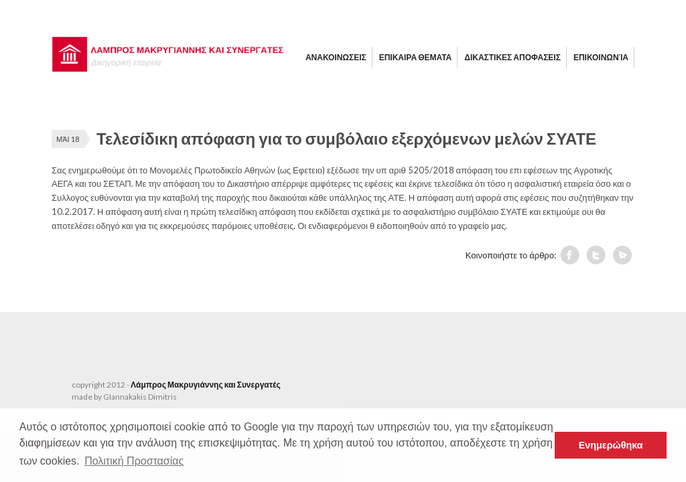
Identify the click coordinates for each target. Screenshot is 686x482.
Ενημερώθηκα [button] (611, 445)
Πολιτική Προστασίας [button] (134, 461)
